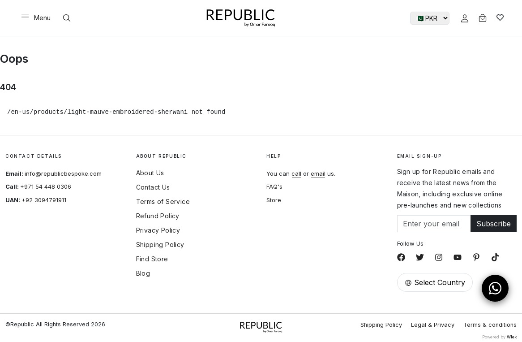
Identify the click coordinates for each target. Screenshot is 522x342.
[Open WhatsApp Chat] (495, 288)
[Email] (434, 223)
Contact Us (153, 187)
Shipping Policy (160, 244)
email (318, 173)
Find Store (152, 259)
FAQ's (274, 186)
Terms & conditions (490, 324)
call (296, 173)
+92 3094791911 (43, 199)
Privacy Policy (158, 230)
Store (273, 199)
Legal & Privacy (432, 324)
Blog (143, 273)
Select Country (435, 282)
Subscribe (493, 223)
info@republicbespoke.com (63, 173)
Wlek (512, 336)
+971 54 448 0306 (45, 186)
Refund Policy (158, 216)
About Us (150, 173)
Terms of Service (163, 201)
